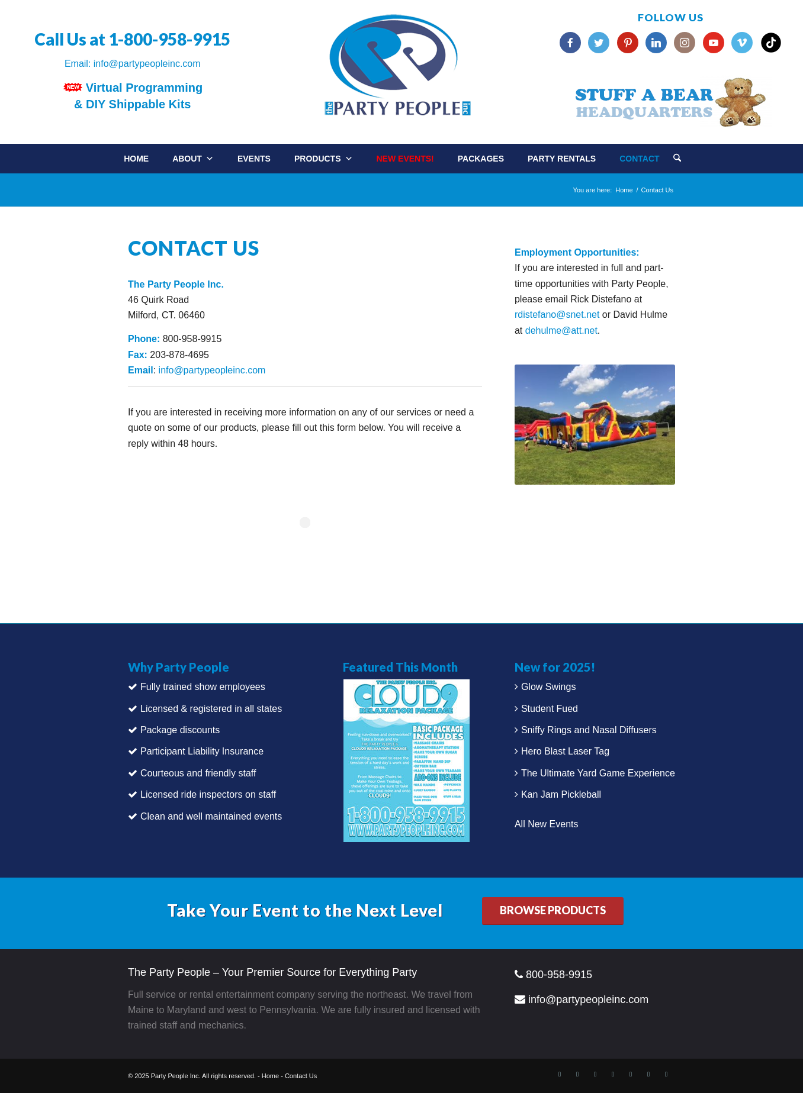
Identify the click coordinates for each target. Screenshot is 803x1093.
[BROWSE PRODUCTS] (553, 911)
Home (136, 158)
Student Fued (549, 709)
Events (254, 158)
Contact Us (301, 1075)
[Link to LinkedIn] (595, 1074)
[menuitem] (689, 154)
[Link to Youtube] (648, 1074)
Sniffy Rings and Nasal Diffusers (589, 730)
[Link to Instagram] (631, 1074)
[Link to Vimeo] (666, 1074)
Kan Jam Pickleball (561, 794)
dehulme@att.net (561, 330)
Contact (639, 158)
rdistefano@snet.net (557, 314)
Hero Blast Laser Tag (565, 751)
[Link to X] (577, 1074)
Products (323, 158)
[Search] (677, 159)
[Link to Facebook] (559, 1074)
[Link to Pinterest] (613, 1074)
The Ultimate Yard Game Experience (598, 773)
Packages (481, 158)
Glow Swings (548, 687)
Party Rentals (562, 158)
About (193, 158)
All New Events (547, 824)
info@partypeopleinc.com (147, 64)
